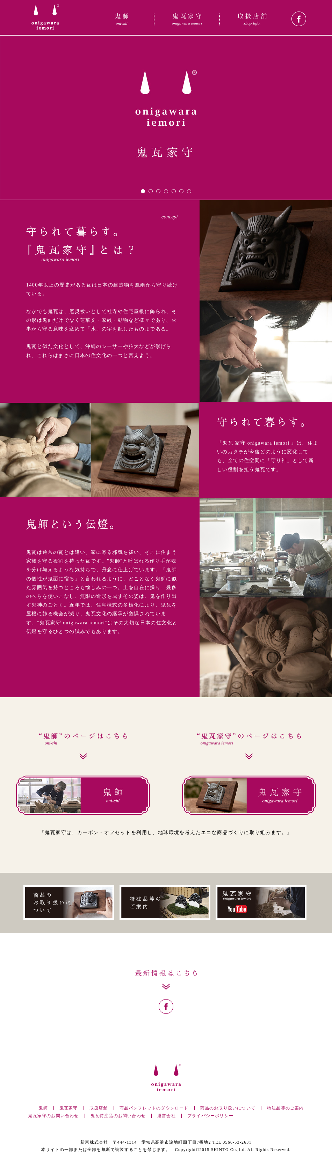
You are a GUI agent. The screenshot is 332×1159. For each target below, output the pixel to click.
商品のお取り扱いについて (227, 1108)
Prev (9, 182)
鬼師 (43, 1108)
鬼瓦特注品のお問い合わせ (118, 1115)
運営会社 (166, 1115)
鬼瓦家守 (68, 1108)
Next (323, 182)
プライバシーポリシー (210, 1115)
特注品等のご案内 (285, 1108)
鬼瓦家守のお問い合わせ (53, 1115)
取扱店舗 (98, 1108)
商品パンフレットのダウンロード (154, 1108)
